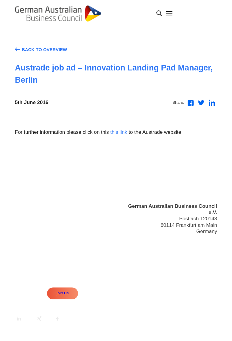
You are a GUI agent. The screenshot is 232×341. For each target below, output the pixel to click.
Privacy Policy (201, 265)
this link (118, 132)
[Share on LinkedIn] (212, 103)
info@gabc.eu (201, 242)
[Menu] (169, 13)
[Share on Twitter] (201, 103)
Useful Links (203, 253)
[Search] (156, 13)
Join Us (63, 293)
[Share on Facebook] (191, 103)
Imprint (209, 259)
